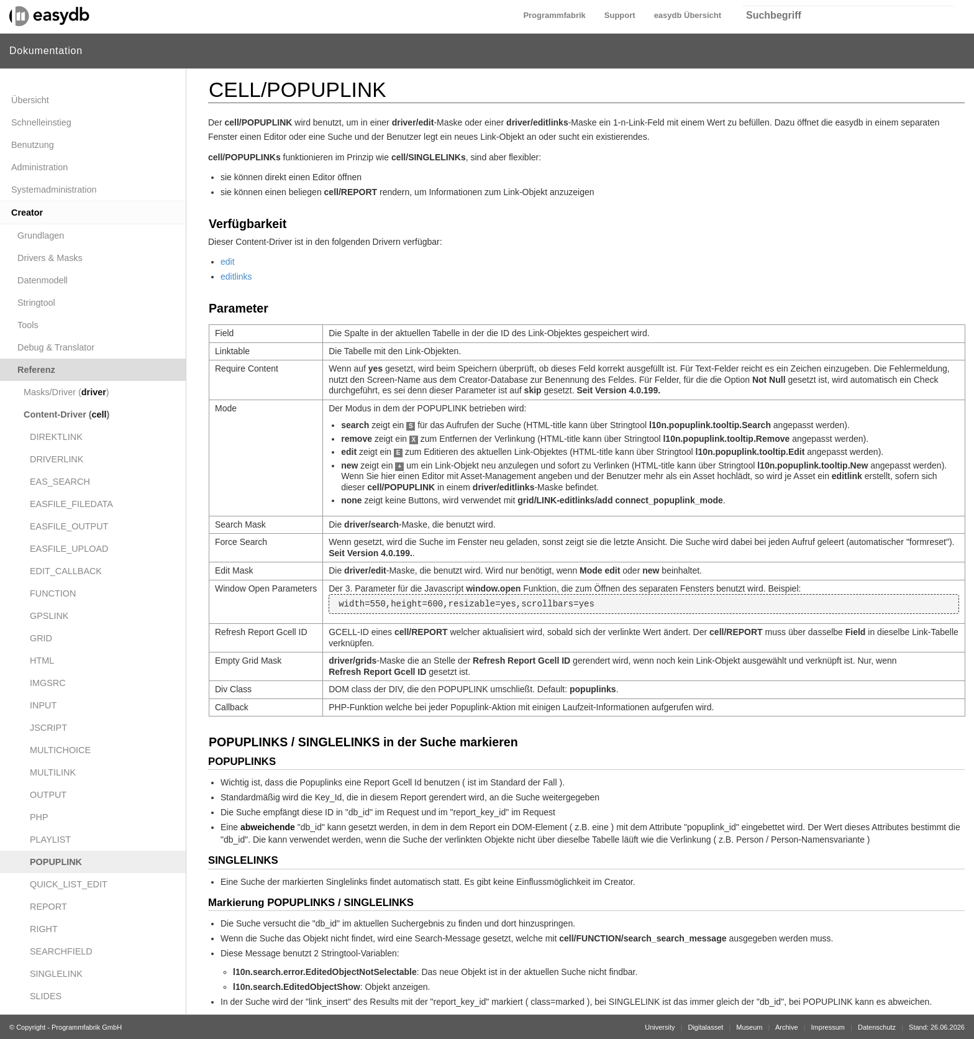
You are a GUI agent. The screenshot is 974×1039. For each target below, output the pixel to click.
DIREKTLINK (56, 437)
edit (228, 262)
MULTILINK (53, 772)
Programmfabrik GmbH (87, 1027)
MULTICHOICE (60, 750)
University (660, 1027)
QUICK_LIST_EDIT (68, 884)
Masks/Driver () (66, 392)
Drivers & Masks (50, 258)
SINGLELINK (56, 974)
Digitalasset (705, 1027)
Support (619, 15)
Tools (28, 325)
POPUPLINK (56, 862)
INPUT (43, 705)
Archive (786, 1027)
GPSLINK (49, 616)
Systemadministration (54, 190)
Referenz (36, 370)
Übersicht (30, 100)
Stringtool (36, 303)
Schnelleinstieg (41, 122)
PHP (39, 817)
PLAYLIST (50, 839)
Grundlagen (40, 235)
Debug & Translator (55, 347)
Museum (749, 1027)
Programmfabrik (554, 15)
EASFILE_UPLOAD (69, 549)
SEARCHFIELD (61, 951)
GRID (41, 638)
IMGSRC (48, 683)
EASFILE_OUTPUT (69, 526)
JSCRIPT (48, 728)
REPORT (48, 907)
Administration (39, 167)
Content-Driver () (66, 414)
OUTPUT (48, 795)
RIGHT (44, 929)
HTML (42, 661)
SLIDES (45, 996)
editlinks (236, 276)
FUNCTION (53, 593)
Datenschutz (877, 1027)
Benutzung (32, 145)
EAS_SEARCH (60, 482)
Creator (27, 212)
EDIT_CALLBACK (66, 571)
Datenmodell (42, 280)
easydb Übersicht (687, 15)
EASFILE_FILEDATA (71, 504)
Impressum (828, 1027)
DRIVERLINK (56, 459)
